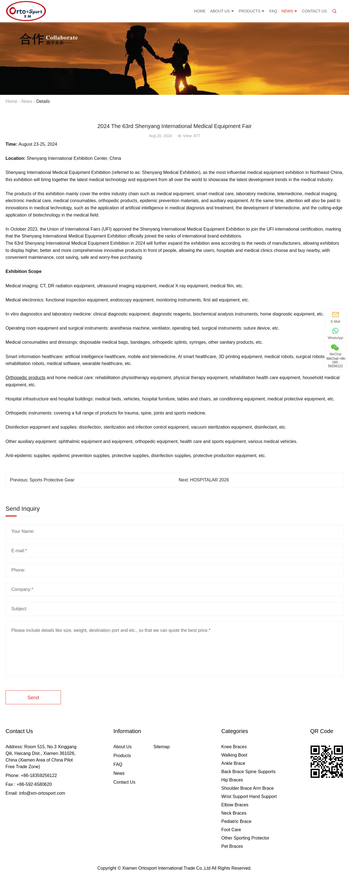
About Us (222, 11)
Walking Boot (234, 755)
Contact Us (314, 11)
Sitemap (161, 746)
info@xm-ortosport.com (42, 793)
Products (252, 11)
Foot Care (231, 829)
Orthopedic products (25, 377)
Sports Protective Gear (52, 480)
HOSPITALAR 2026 (209, 480)
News (289, 11)
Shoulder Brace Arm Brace (247, 788)
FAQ (273, 11)
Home (200, 11)
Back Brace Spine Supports (248, 771)
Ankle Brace (233, 763)
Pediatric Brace (236, 821)
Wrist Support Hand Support (249, 796)
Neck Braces (234, 813)
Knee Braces (234, 746)
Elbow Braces (234, 804)
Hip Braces (232, 780)
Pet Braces (232, 846)
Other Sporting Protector (245, 838)
